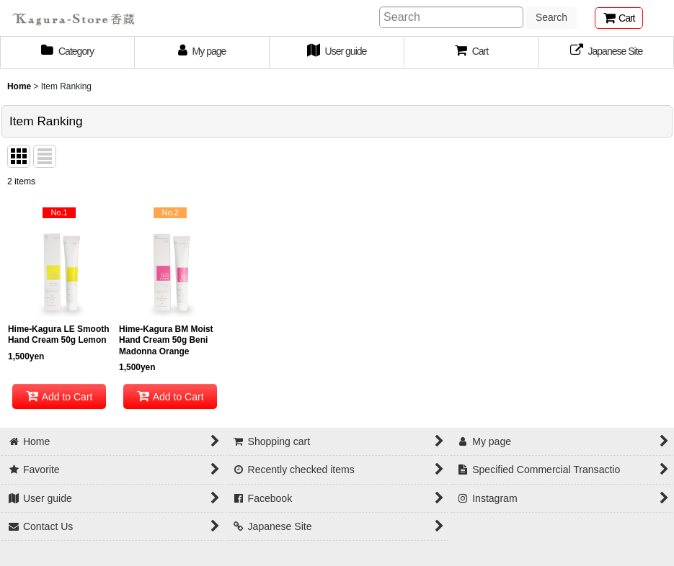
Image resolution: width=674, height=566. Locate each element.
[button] (471, 52)
